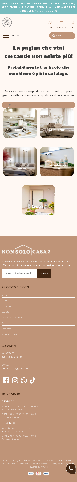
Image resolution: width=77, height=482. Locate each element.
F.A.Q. (4, 301)
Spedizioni (7, 329)
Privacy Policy (8, 463)
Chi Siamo (6, 306)
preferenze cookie (40, 463)
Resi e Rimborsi (9, 334)
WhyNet (44, 467)
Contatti (5, 312)
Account (6, 295)
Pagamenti (7, 323)
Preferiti (49, 24)
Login (73, 24)
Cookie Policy (24, 463)
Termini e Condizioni (12, 317)
